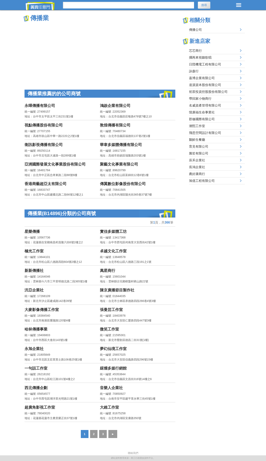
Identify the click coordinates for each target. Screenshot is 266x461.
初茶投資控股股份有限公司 (208, 91)
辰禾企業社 (197, 160)
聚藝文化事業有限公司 (119, 164)
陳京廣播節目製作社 (117, 290)
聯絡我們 (133, 453)
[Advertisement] (100, 52)
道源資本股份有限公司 (205, 85)
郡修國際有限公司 (202, 119)
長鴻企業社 (197, 167)
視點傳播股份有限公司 (44, 125)
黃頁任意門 (43, 6)
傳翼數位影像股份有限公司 (123, 184)
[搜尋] (128, 5)
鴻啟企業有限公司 (115, 106)
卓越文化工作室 (113, 251)
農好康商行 (197, 174)
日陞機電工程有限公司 (205, 64)
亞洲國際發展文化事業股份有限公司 (55, 164)
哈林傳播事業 (36, 329)
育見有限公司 (198, 146)
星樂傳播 (32, 231)
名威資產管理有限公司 (205, 105)
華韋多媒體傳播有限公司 (121, 145)
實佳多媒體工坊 (113, 231)
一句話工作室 (36, 368)
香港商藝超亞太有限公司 (46, 184)
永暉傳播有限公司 (40, 106)
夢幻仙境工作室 (113, 349)
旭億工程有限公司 (202, 180)
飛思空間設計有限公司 (205, 133)
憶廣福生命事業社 (202, 112)
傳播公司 (195, 29)
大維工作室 (109, 407)
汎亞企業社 (34, 290)
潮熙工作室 (197, 126)
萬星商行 (107, 270)
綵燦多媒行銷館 (113, 368)
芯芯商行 (195, 50)
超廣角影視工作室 (40, 407)
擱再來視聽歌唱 (200, 57)
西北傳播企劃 (36, 388)
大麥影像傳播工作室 (42, 310)
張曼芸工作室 (111, 310)
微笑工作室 (109, 329)
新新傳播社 (34, 270)
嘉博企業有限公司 (202, 78)
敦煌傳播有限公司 (115, 125)
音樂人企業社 (111, 388)
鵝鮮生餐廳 (197, 139)
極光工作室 (34, 251)
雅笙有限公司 (198, 153)
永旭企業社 (34, 349)
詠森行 (194, 71)
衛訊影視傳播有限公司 (44, 145)
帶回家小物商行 (200, 98)
